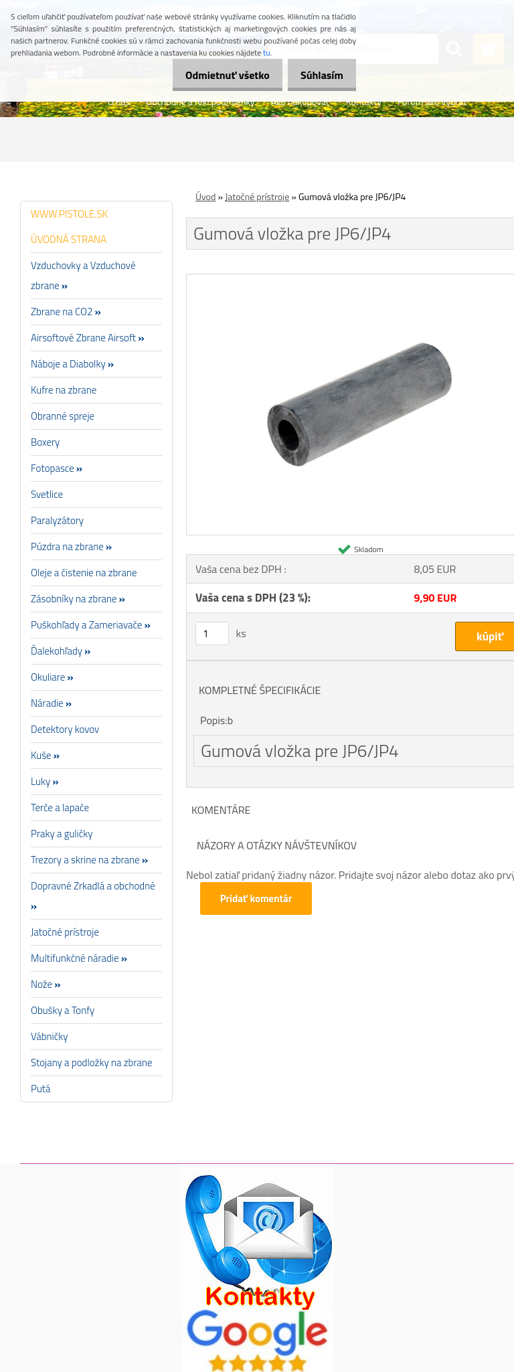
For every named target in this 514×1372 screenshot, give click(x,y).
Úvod (205, 196)
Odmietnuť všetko (215, 75)
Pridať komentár (257, 898)
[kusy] (212, 633)
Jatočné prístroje (257, 196)
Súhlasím (317, 75)
